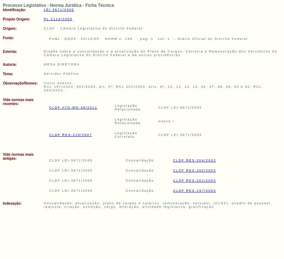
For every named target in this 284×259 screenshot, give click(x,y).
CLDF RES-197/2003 (194, 190)
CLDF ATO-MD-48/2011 (73, 107)
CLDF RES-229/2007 (70, 135)
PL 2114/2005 (58, 19)
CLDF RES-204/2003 (194, 160)
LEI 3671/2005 (59, 10)
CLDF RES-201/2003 (194, 180)
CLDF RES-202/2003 (194, 170)
